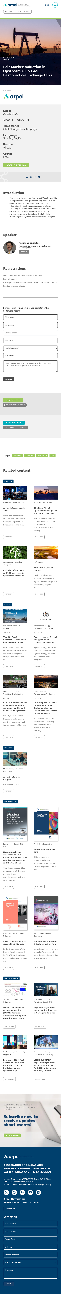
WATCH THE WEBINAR (16, 165)
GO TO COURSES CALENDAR (15, 427)
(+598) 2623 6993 (19, 1184)
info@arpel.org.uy (43, 1184)
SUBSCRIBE (10, 1209)
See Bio (24, 252)
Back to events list (17, 11)
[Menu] (55, 5)
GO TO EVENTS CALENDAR (14, 405)
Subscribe (12, 1135)
